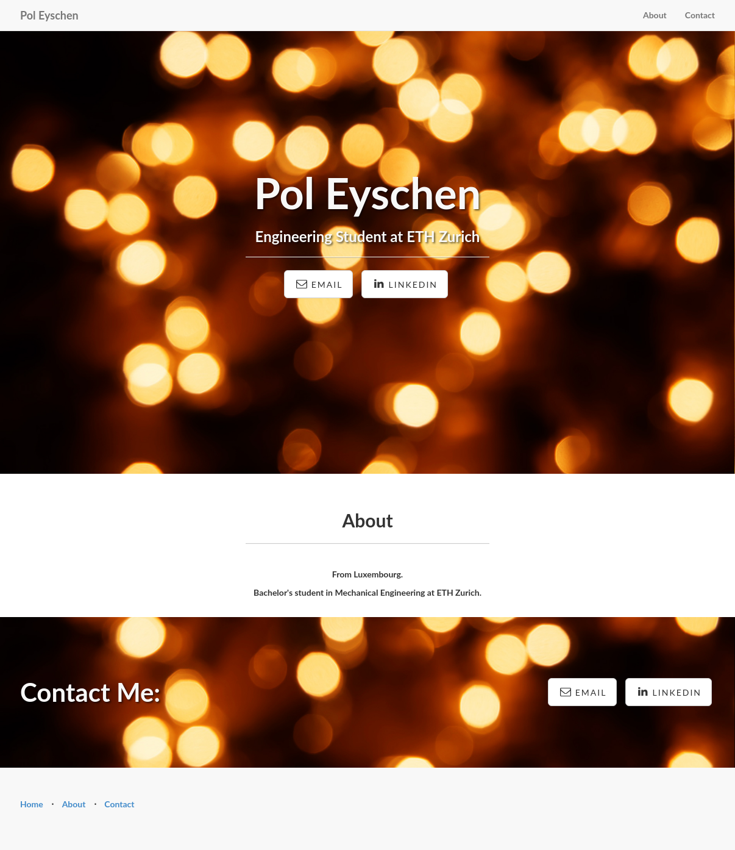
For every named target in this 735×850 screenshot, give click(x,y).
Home (31, 804)
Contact (700, 15)
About (655, 15)
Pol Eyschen (49, 15)
